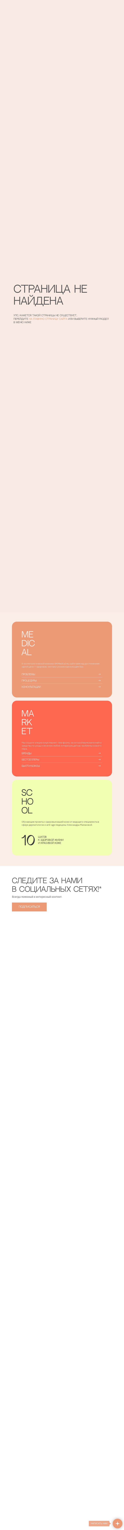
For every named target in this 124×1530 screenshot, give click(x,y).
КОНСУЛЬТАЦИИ (31, 687)
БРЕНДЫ (26, 753)
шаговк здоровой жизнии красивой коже (50, 840)
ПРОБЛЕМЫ (28, 674)
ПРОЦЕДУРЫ (29, 681)
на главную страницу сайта (48, 319)
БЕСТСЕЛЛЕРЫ (30, 760)
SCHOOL (27, 802)
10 (28, 842)
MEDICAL (28, 644)
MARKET (27, 723)
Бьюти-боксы (31, 766)
